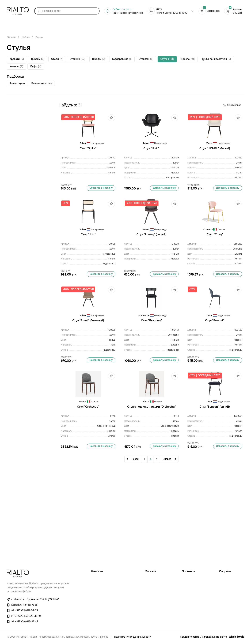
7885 (159, 12)
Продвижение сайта (214, 636)
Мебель (25, 37)
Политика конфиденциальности (132, 636)
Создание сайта (189, 636)
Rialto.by (11, 37)
